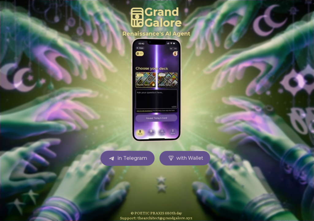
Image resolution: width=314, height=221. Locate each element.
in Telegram (128, 158)
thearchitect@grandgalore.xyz (165, 217)
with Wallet (185, 158)
